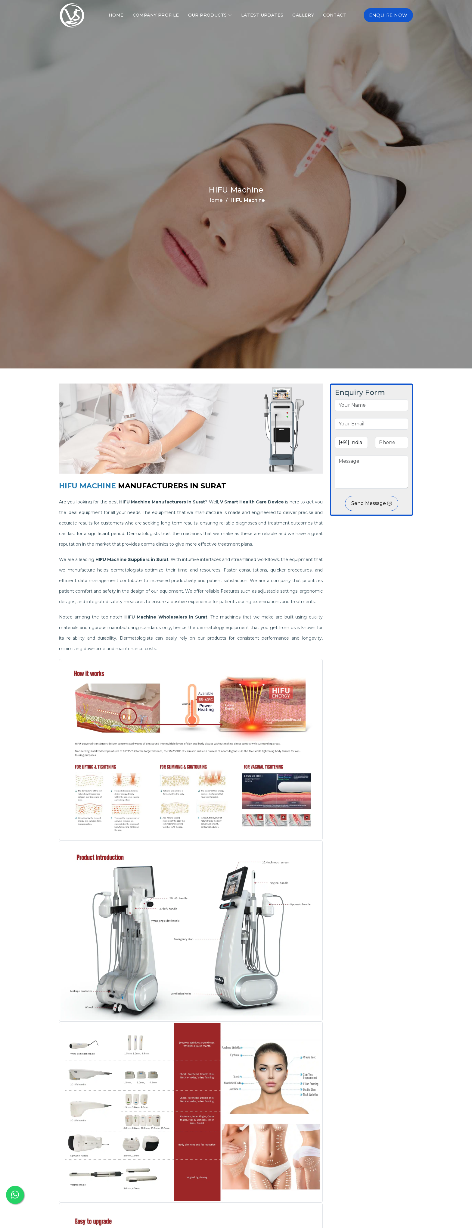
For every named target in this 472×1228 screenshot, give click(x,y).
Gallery (303, 15)
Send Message (371, 503)
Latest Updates (262, 15)
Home (116, 15)
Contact (334, 15)
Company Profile (156, 15)
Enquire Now (388, 15)
